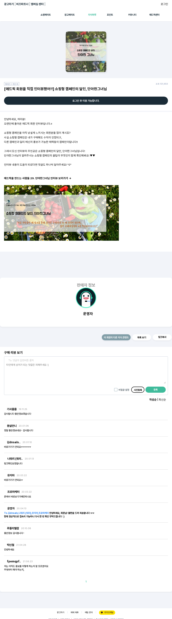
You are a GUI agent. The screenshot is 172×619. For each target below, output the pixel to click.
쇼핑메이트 (46, 14)
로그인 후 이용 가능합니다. (86, 100)
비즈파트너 (22, 4)
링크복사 (162, 337)
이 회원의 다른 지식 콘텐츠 (116, 337)
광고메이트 (69, 14)
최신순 (162, 399)
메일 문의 (89, 612)
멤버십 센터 (37, 4)
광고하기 (9, 4)
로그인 (164, 4)
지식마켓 (92, 14)
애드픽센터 (154, 14)
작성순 (153, 399)
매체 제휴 (74, 612)
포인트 (110, 14)
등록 (156, 389)
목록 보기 (141, 337)
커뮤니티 (132, 14)
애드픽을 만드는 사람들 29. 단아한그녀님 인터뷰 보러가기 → (37, 178)
